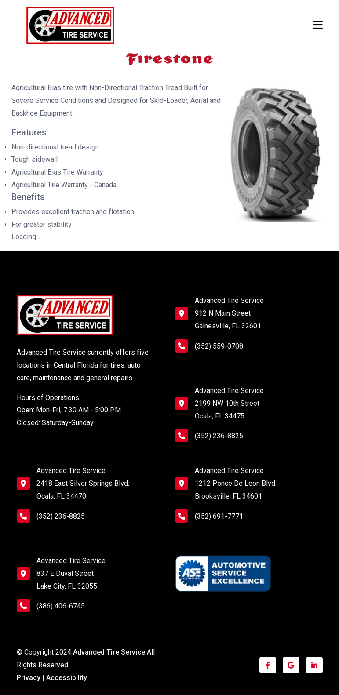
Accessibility (66, 677)
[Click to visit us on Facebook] (267, 665)
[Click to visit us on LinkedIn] (314, 665)
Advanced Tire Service (110, 652)
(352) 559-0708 (209, 346)
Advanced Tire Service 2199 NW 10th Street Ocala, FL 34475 (229, 403)
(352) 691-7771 (209, 516)
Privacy (28, 677)
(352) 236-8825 (209, 435)
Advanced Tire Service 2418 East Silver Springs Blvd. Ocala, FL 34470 (82, 483)
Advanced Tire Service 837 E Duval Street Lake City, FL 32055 (71, 573)
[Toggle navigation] (318, 25)
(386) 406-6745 (51, 605)
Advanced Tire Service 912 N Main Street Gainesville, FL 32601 (229, 313)
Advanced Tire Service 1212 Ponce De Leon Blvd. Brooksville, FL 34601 (236, 483)
